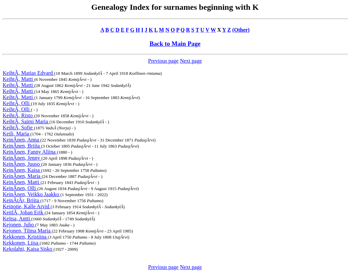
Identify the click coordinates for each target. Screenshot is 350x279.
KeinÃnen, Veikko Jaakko (31, 194)
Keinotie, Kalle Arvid (27, 206)
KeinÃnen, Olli (20, 188)
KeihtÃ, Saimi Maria (26, 121)
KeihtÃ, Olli (17, 103)
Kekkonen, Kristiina (25, 237)
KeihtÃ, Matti (18, 79)
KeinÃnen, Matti (21, 182)
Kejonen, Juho (19, 224)
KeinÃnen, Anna (21, 140)
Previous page (163, 61)
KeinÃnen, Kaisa (22, 170)
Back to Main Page (175, 43)
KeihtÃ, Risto (18, 115)
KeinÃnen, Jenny (22, 158)
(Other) (241, 30)
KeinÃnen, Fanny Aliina (30, 152)
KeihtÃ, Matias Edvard (28, 73)
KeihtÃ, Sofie (18, 127)
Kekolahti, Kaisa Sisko (28, 249)
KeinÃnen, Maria (22, 176)
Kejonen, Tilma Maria (27, 231)
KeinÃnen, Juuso (22, 164)
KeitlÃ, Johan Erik (23, 212)
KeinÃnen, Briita (22, 146)
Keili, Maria (16, 133)
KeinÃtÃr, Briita (21, 200)
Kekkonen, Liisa (21, 243)
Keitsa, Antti (17, 218)
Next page (191, 61)
